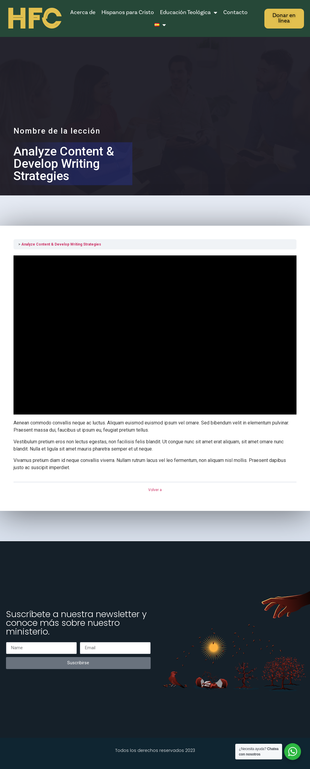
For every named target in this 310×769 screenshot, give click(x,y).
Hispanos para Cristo (127, 12)
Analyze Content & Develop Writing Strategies (61, 244)
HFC (33, 19)
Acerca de (82, 12)
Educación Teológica (188, 12)
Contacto (235, 12)
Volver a (155, 490)
